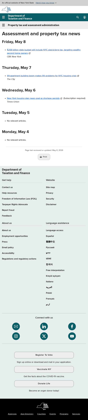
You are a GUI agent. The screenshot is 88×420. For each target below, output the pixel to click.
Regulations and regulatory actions (19, 259)
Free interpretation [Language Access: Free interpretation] (55, 270)
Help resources (9, 193)
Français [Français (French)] (50, 299)
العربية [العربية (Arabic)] (49, 287)
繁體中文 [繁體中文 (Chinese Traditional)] (50, 242)
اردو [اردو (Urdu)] (48, 304)
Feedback (7, 216)
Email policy (8, 247)
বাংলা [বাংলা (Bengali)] (48, 259)
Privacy (49, 193)
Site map (50, 187)
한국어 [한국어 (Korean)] (49, 264)
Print (45, 157)
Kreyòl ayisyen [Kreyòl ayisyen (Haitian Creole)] (53, 276)
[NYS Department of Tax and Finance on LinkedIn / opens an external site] (44, 326)
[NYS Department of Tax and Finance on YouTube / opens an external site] (72, 336)
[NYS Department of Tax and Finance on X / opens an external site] (44, 336)
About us (6, 230)
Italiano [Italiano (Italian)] (49, 282)
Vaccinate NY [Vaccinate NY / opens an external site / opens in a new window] (44, 369)
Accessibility (8, 253)
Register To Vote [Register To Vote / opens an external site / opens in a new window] (44, 355)
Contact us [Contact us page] (7, 187)
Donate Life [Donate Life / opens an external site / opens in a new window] (44, 384)
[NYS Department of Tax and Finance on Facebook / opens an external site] (72, 326)
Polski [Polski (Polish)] (49, 293)
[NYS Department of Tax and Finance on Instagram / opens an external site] (16, 336)
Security (50, 199)
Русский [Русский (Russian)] (50, 247)
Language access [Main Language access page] (54, 230)
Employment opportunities (15, 236)
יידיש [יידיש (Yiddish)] (48, 253)
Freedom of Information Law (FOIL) (19, 199)
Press (5, 242)
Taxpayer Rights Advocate (15, 204)
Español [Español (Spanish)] (50, 236)
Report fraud (8, 210)
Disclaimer (51, 204)
